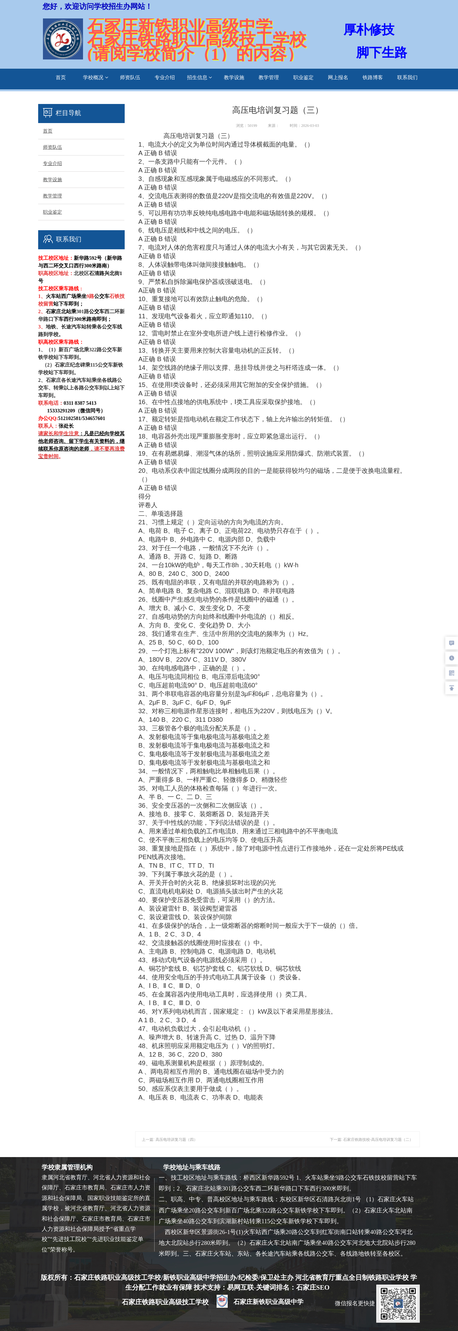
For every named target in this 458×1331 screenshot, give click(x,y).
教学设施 (234, 77)
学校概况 (95, 77)
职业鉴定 (303, 77)
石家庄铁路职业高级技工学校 (166, 1302)
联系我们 (407, 77)
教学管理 (269, 77)
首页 (61, 77)
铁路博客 (373, 77)
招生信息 (199, 77)
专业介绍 (165, 77)
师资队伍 (130, 77)
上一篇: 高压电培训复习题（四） (170, 1139)
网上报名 (338, 77)
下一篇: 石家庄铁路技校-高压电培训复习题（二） (371, 1139)
